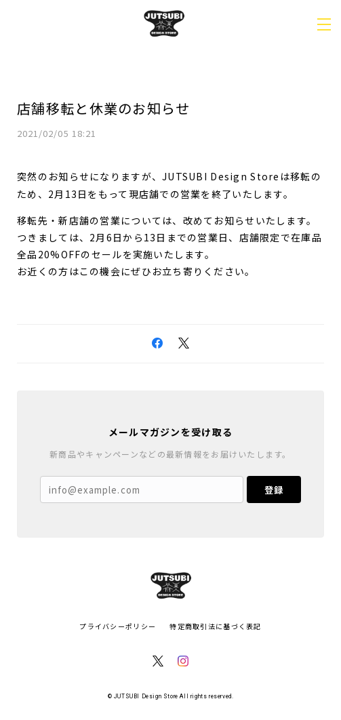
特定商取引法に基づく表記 (215, 626)
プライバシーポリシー (117, 626)
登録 (273, 489)
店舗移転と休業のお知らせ (103, 108)
